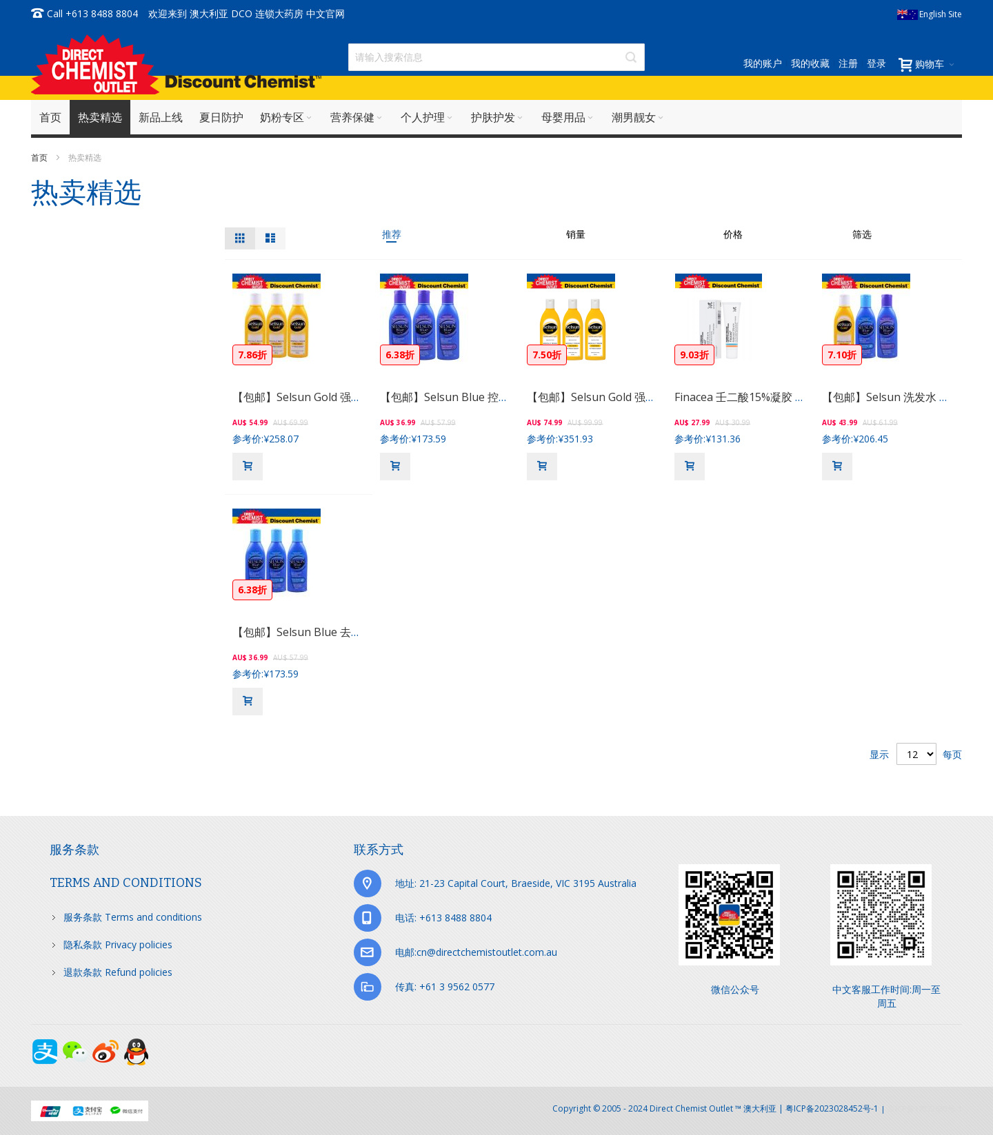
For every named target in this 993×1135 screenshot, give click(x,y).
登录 (876, 63)
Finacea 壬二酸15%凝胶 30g (744, 397)
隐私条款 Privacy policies (117, 944)
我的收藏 (810, 63)
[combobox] (496, 57)
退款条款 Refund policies (117, 972)
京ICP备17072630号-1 (924, 1108)
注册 (848, 63)
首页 (40, 157)
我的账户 (762, 63)
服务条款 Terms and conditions (132, 916)
